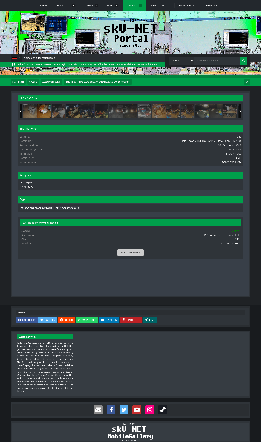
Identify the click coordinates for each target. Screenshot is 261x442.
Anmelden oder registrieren (39, 57)
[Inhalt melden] (175, 248)
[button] (16, 58)
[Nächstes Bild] (174, 175)
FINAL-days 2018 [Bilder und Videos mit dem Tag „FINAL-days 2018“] (210, 218)
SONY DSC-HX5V (234, 168)
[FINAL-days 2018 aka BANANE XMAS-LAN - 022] (221, 111)
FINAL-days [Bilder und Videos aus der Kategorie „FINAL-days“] (202, 192)
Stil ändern (241, 426)
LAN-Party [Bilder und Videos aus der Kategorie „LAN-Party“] (201, 188)
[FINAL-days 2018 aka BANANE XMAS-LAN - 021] (206, 111)
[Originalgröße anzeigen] (174, 100)
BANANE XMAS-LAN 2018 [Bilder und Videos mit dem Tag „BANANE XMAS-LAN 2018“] (215, 213)
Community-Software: (130, 433)
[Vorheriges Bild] (21, 175)
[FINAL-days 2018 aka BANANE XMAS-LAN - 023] (235, 111)
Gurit (36, 106)
